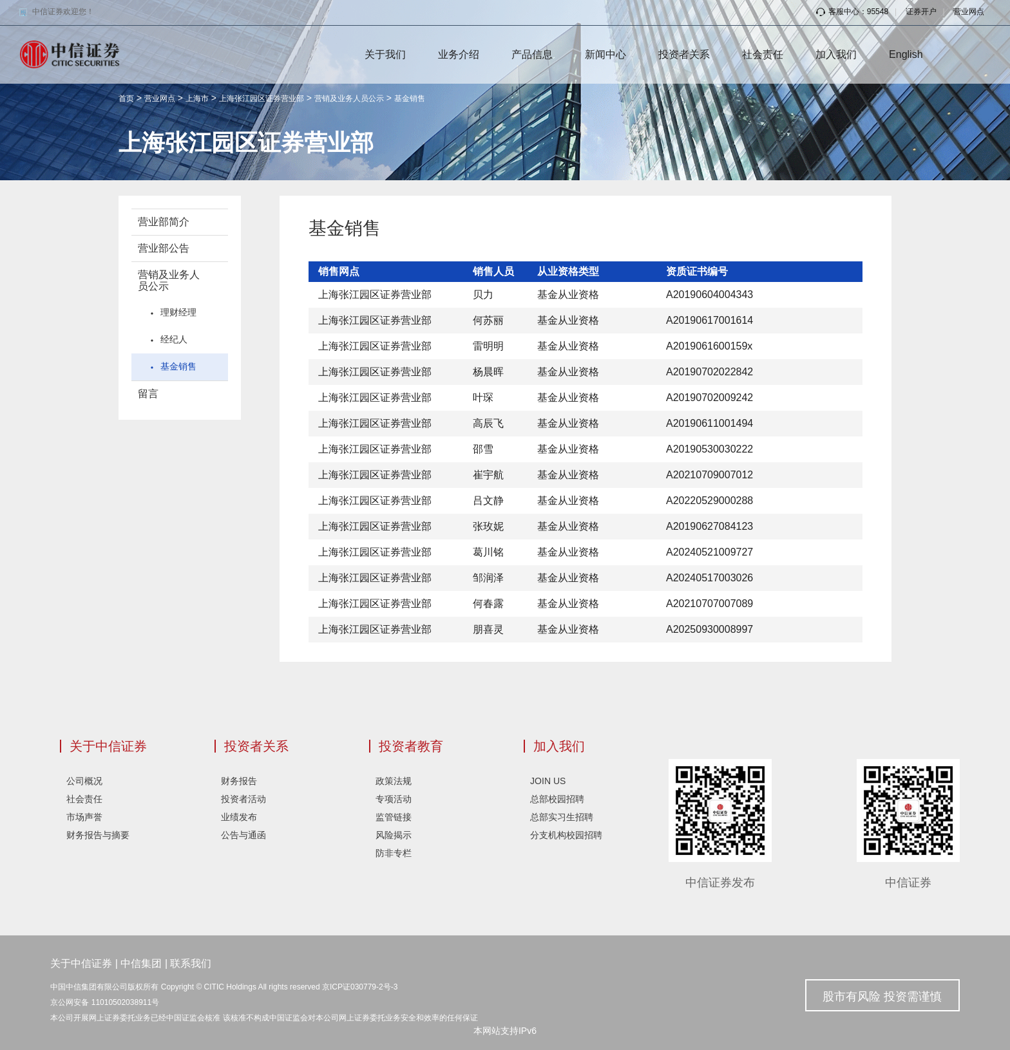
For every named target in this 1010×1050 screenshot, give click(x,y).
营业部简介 (163, 221)
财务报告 (239, 781)
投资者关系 (684, 54)
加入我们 (836, 54)
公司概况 (84, 781)
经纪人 (173, 339)
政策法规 (394, 781)
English (905, 54)
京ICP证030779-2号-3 (359, 986)
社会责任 (762, 54)
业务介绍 (458, 54)
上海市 (197, 98)
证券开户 (921, 11)
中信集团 (141, 963)
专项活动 (394, 799)
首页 (126, 98)
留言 (148, 393)
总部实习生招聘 (561, 817)
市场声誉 (84, 817)
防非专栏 (394, 853)
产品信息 (532, 54)
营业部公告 (163, 248)
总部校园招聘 (557, 799)
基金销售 (409, 98)
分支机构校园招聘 (566, 835)
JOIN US (548, 781)
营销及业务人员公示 (349, 98)
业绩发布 (239, 817)
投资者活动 (243, 799)
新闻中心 (605, 54)
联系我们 (190, 963)
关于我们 (385, 54)
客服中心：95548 (852, 11)
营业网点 (968, 11)
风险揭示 (394, 835)
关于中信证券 (108, 746)
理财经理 (178, 312)
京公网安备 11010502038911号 (104, 1002)
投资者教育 (411, 746)
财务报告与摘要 (97, 835)
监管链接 (394, 817)
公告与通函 (243, 835)
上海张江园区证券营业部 (261, 98)
